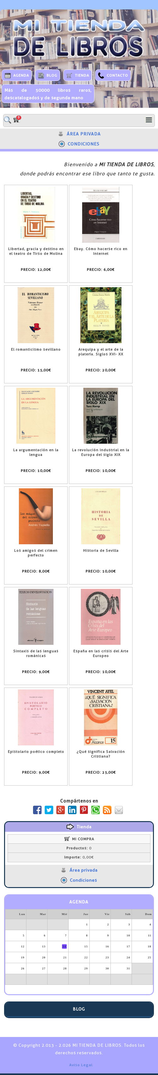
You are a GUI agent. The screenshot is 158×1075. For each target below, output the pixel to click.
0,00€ (79, 857)
